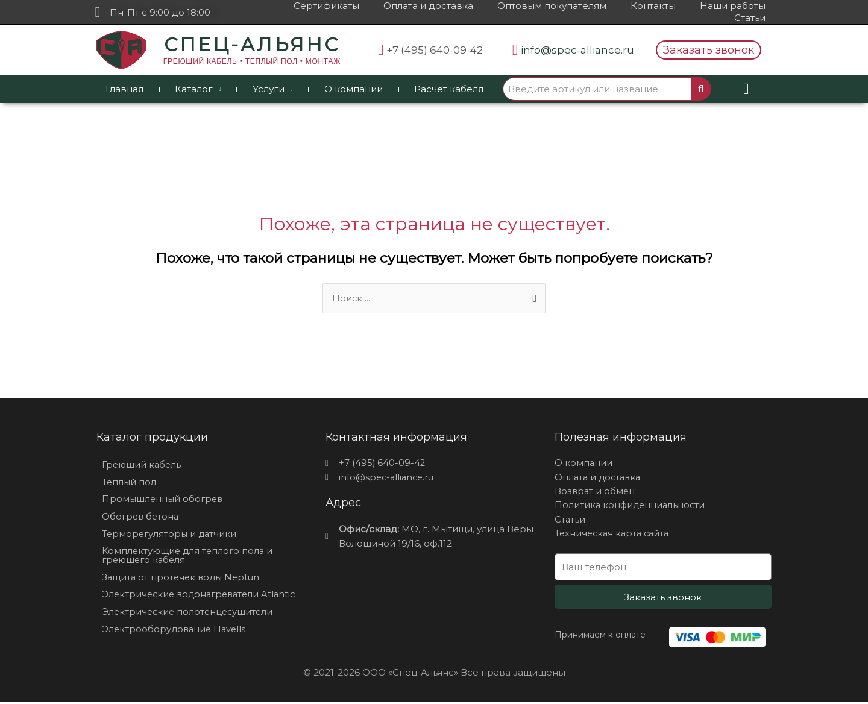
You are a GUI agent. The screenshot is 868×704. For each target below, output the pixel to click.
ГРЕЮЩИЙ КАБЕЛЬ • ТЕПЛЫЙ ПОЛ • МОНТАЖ (252, 61)
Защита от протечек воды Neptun (183, 579)
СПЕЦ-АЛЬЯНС (252, 44)
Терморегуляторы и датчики (171, 535)
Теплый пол (129, 482)
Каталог (198, 89)
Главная (124, 89)
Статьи (750, 18)
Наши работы (733, 5)
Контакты (653, 5)
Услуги (273, 89)
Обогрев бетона (141, 517)
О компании (353, 89)
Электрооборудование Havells (176, 631)
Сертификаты (326, 5)
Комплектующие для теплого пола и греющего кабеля (189, 557)
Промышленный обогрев (164, 500)
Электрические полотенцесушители (189, 614)
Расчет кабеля (448, 89)
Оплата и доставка (428, 5)
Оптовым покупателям (551, 5)
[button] (708, 50)
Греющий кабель (142, 465)
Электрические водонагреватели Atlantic (202, 596)
